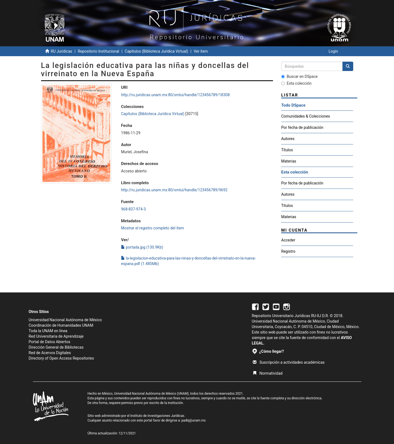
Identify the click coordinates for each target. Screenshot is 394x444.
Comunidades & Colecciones (305, 116)
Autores (287, 138)
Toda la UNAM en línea (48, 331)
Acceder (288, 240)
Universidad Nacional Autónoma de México (65, 320)
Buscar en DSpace (299, 76)
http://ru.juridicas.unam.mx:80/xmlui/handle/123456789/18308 (175, 95)
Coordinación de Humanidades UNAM (61, 325)
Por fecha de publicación (302, 127)
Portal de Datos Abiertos (49, 342)
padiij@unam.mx (194, 420)
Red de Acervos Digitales (50, 353)
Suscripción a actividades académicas (289, 362)
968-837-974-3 (133, 209)
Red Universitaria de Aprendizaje (56, 336)
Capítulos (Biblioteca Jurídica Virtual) (156, 51)
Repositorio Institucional (98, 51)
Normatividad (268, 373)
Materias (288, 161)
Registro (288, 251)
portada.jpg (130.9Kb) (142, 247)
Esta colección (296, 83)
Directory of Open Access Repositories (61, 358)
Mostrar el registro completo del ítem (152, 228)
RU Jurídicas (61, 51)
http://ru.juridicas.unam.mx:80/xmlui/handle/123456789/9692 (174, 190)
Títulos (287, 150)
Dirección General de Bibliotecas (56, 347)
